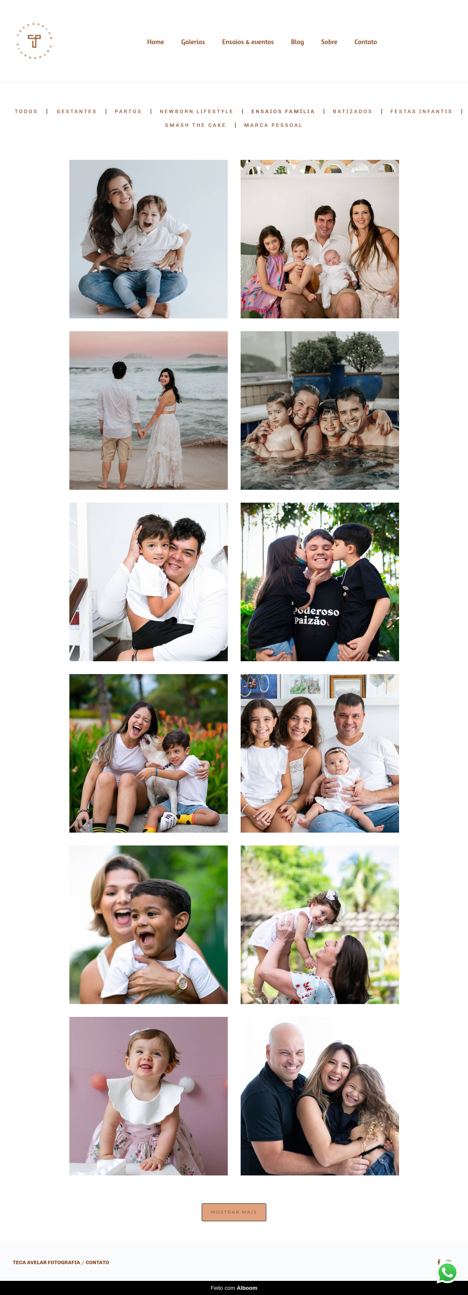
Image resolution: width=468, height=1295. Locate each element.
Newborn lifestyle (197, 111)
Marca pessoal (273, 125)
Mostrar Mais (234, 1212)
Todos (26, 111)
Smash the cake (196, 125)
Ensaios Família (283, 111)
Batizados (353, 111)
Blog (297, 41)
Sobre (329, 41)
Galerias (193, 41)
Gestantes (77, 111)
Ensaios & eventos (248, 41)
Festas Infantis (421, 111)
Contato (366, 41)
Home (155, 41)
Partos (128, 111)
